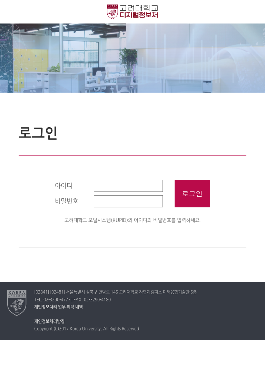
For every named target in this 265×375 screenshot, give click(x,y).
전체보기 (11, 11)
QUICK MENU (254, 11)
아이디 (63, 186)
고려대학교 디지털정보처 (132, 11)
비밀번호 (66, 201)
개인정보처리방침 (49, 321)
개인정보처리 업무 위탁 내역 (58, 307)
